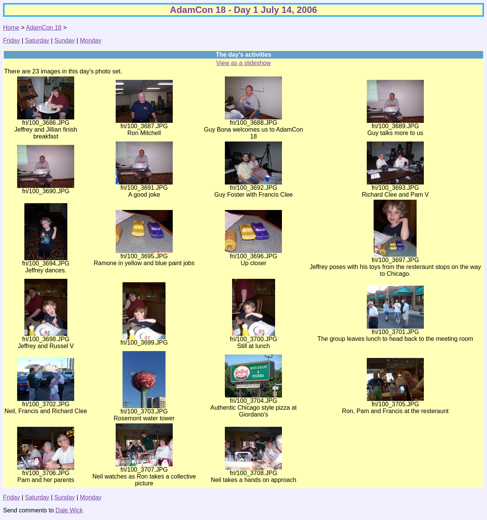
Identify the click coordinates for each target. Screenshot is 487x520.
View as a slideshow (243, 63)
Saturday (37, 40)
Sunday (64, 40)
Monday (91, 40)
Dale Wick (69, 510)
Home (11, 27)
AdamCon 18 (43, 27)
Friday (11, 40)
